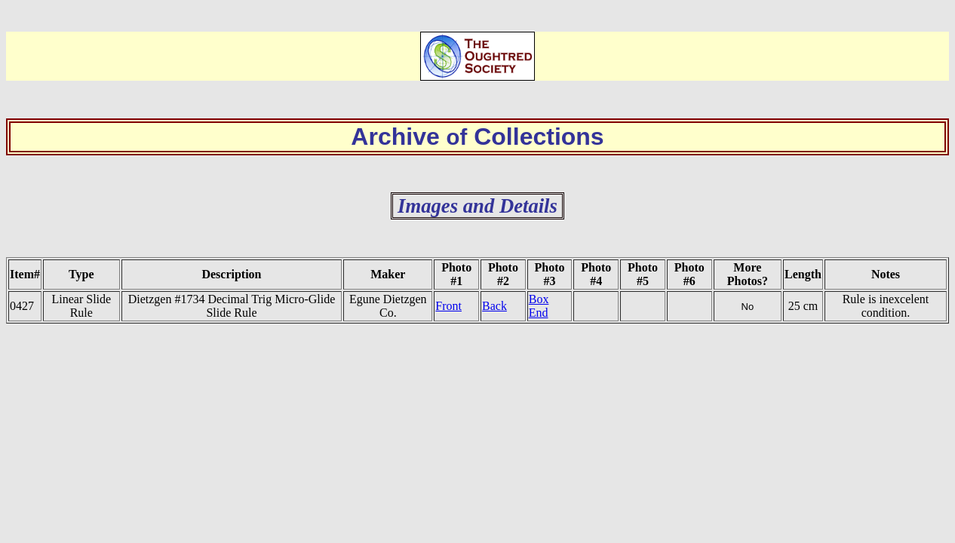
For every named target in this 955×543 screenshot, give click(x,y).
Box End (539, 306)
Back (494, 305)
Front (448, 305)
